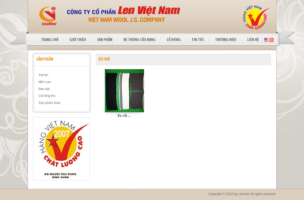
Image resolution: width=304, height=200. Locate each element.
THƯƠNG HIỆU (225, 40)
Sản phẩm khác (50, 103)
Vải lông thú (47, 96)
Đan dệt (44, 89)
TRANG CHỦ (50, 40)
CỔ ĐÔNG (174, 40)
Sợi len (43, 75)
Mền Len (45, 82)
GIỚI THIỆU (78, 40)
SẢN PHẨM (104, 40)
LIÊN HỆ (253, 40)
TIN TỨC (198, 40)
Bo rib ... (124, 116)
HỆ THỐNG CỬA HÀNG (139, 40)
